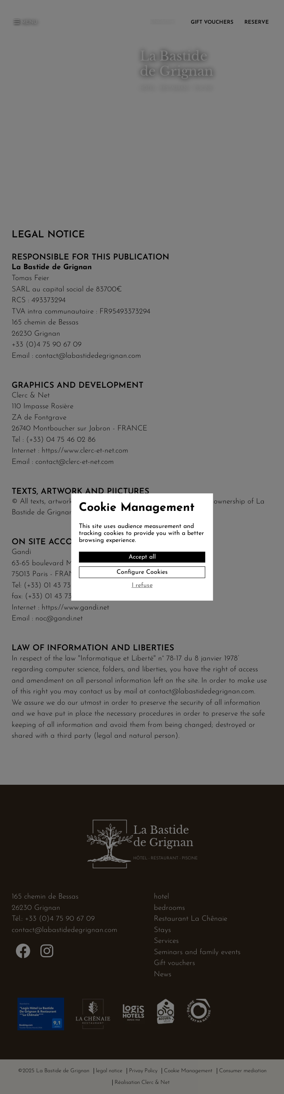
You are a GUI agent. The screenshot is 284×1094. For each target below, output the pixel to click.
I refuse (142, 585)
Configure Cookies (142, 572)
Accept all (142, 557)
